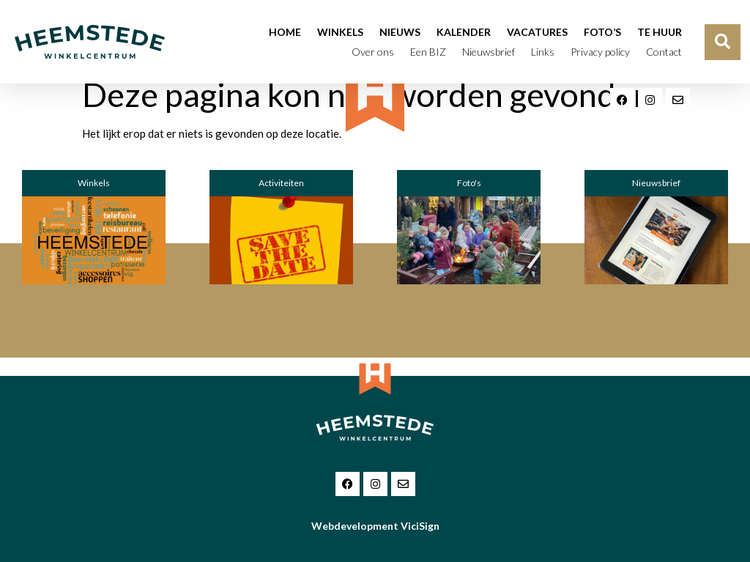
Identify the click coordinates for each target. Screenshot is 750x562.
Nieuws (399, 32)
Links (542, 51)
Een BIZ (428, 51)
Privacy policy (600, 51)
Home (285, 32)
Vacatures (537, 32)
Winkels (340, 32)
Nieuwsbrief (488, 51)
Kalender (464, 32)
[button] (722, 42)
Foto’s (602, 32)
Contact (664, 51)
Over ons (373, 51)
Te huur (659, 32)
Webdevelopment (375, 526)
